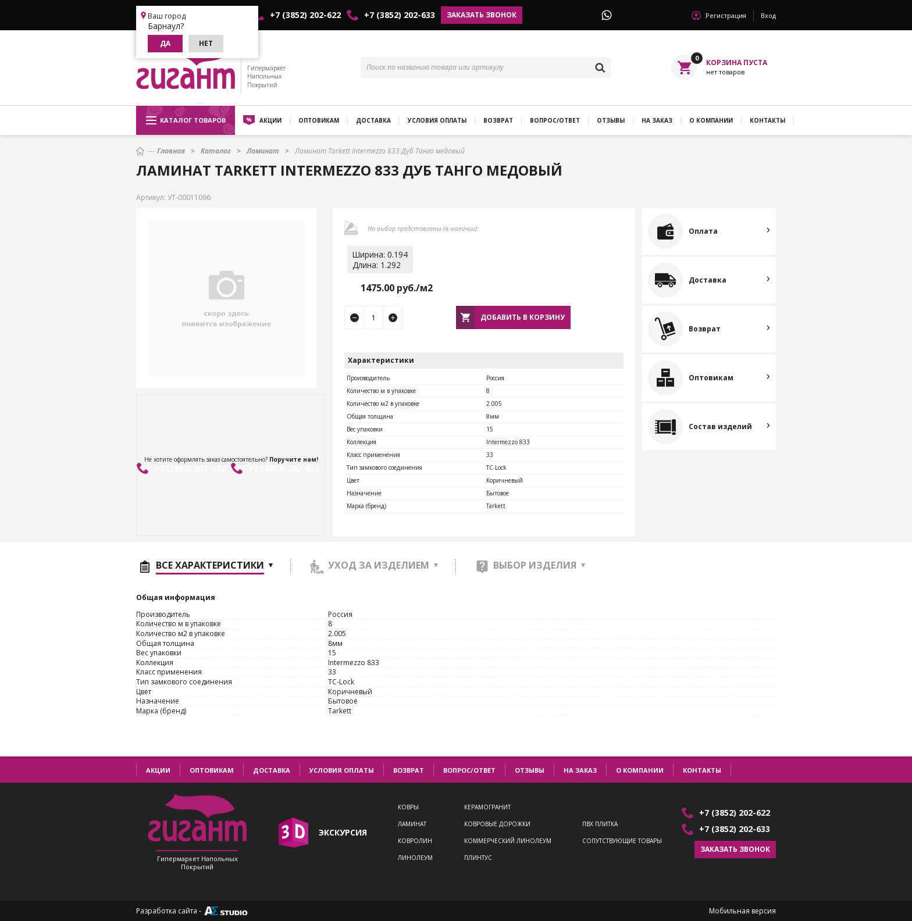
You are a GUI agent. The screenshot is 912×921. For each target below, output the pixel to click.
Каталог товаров (186, 120)
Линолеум (415, 858)
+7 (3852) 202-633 (399, 15)
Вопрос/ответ (555, 120)
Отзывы (611, 120)
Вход (768, 15)
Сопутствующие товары (622, 841)
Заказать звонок (481, 15)
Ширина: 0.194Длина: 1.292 (380, 259)
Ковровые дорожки (497, 824)
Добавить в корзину (522, 317)
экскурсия (343, 832)
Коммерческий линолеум (507, 841)
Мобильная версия (742, 911)
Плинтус (478, 858)
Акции (270, 120)
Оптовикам (318, 120)
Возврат (498, 120)
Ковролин (415, 841)
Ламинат (412, 824)
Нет (206, 43)
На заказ (657, 120)
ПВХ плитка (600, 824)
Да (165, 43)
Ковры (408, 807)
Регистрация (726, 15)
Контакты (767, 120)
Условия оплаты (437, 120)
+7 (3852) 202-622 (305, 15)
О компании (711, 120)
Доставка (373, 120)
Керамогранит (487, 807)
